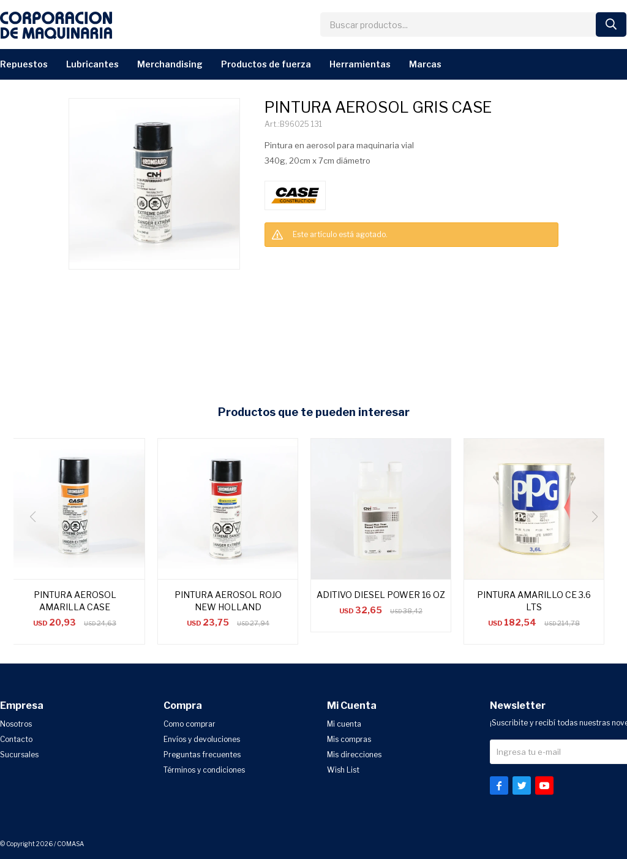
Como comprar (189, 723)
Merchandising (170, 64)
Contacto (16, 739)
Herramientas (360, 64)
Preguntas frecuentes (202, 754)
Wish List (343, 769)
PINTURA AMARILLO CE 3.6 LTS (534, 600)
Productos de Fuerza (266, 64)
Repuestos (24, 64)
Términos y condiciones (204, 769)
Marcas (425, 64)
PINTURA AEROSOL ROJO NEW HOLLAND (228, 600)
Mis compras (349, 739)
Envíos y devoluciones (201, 739)
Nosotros (16, 723)
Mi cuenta (344, 723)
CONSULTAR (283, 259)
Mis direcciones (354, 754)
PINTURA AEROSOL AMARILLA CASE (75, 600)
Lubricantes (92, 64)
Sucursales (19, 754)
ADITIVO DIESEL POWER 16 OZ (381, 594)
